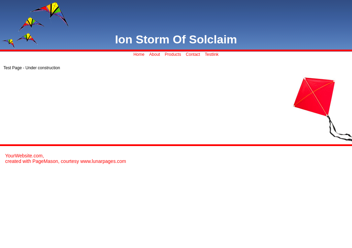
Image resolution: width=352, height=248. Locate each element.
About (154, 54)
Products (173, 54)
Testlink (212, 54)
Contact (193, 54)
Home (138, 54)
